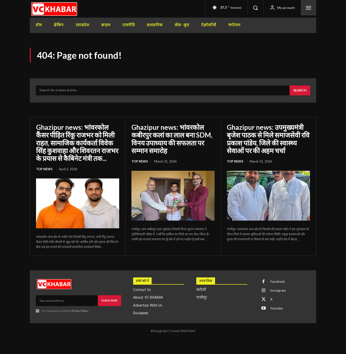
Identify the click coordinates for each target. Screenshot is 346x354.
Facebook (277, 281)
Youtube (276, 308)
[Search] (300, 90)
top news (44, 169)
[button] (255, 7)
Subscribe (109, 300)
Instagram (278, 290)
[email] (67, 300)
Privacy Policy (80, 310)
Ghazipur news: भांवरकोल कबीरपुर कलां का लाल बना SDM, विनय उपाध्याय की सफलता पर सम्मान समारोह (171, 139)
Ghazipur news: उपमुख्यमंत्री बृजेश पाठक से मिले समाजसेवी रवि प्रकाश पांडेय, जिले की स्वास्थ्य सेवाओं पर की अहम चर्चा (268, 139)
